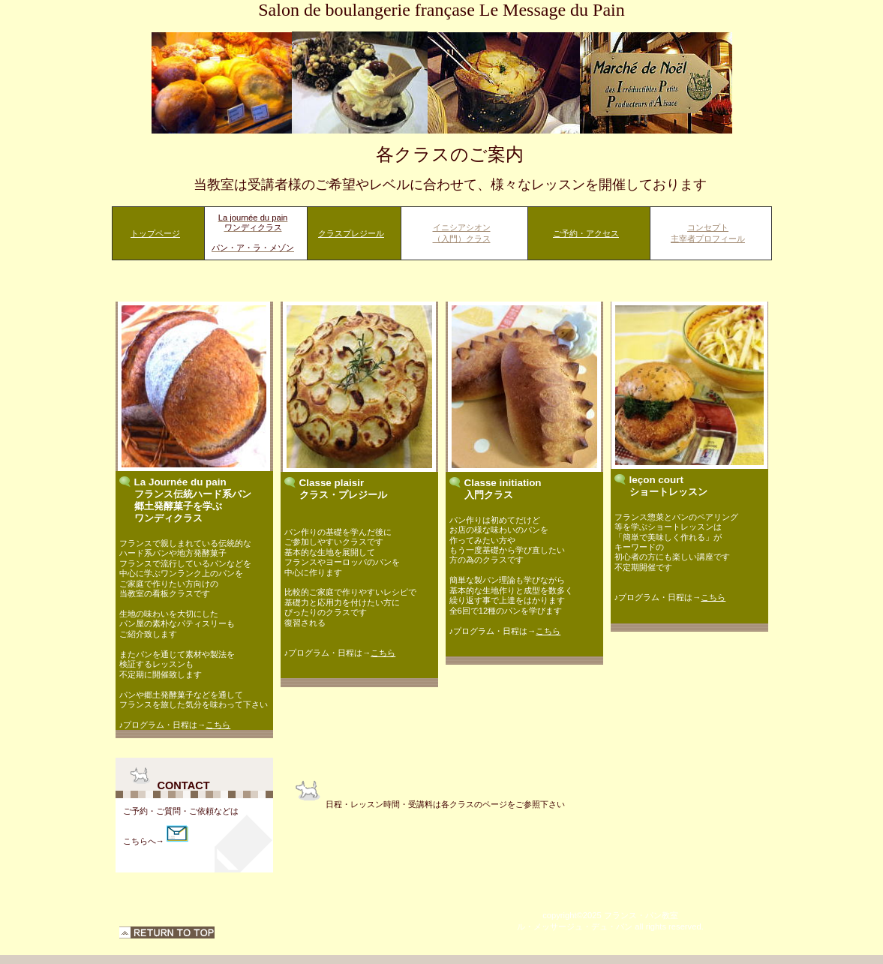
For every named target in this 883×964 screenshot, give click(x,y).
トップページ (155, 233)
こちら (218, 724)
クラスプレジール (351, 233)
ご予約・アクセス (586, 233)
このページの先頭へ (167, 932)
